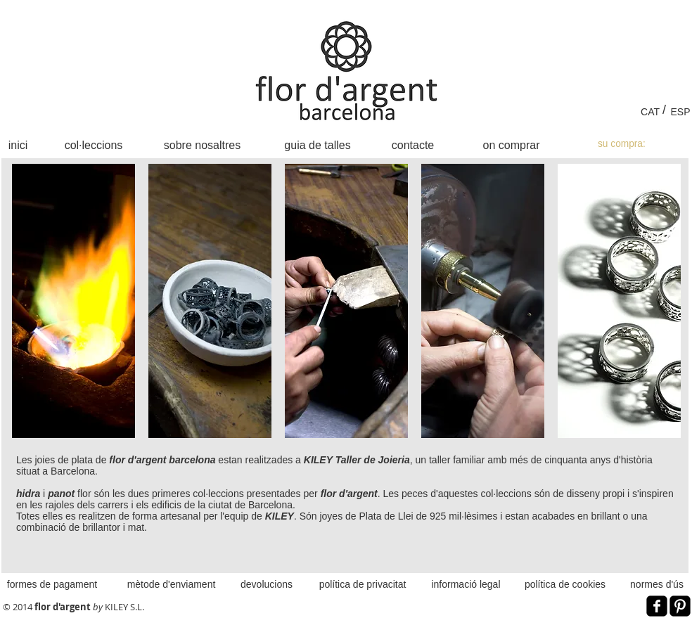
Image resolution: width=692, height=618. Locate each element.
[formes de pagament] (52, 584)
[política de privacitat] (362, 584)
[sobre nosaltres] (202, 145)
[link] (634, 143)
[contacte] (412, 145)
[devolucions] (266, 584)
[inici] (18, 145)
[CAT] (650, 111)
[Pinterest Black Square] (680, 606)
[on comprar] (511, 145)
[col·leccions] (93, 145)
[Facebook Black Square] (656, 606)
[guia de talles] (317, 145)
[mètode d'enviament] (171, 584)
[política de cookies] (565, 584)
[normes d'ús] (657, 584)
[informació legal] (466, 584)
